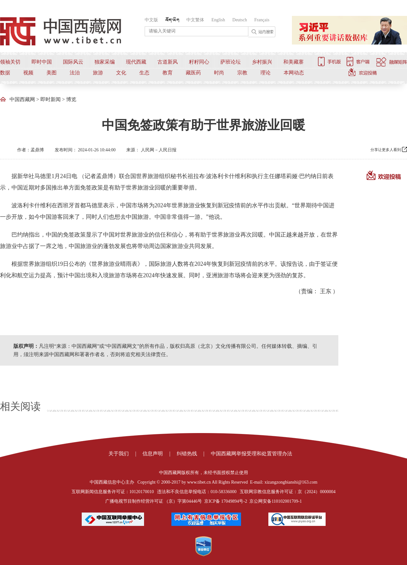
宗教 (242, 72)
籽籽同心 (199, 62)
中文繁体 (195, 19)
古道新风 (167, 62)
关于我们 (118, 453)
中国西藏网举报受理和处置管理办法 (251, 453)
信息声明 (152, 453)
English (218, 19)
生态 (144, 72)
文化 (121, 72)
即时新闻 (50, 99)
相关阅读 (20, 406)
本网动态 (294, 72)
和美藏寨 (293, 62)
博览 (71, 99)
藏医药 (193, 72)
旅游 (98, 72)
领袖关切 (10, 62)
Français (261, 19)
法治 (75, 72)
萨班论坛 (230, 62)
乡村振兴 (262, 62)
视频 (28, 72)
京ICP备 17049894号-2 (225, 501)
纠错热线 (187, 453)
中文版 (151, 19)
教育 (167, 72)
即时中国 (41, 62)
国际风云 (73, 62)
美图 (51, 72)
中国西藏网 (22, 99)
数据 (5, 72)
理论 (265, 72)
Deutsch (239, 19)
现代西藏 (136, 62)
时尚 (219, 72)
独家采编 (104, 62)
